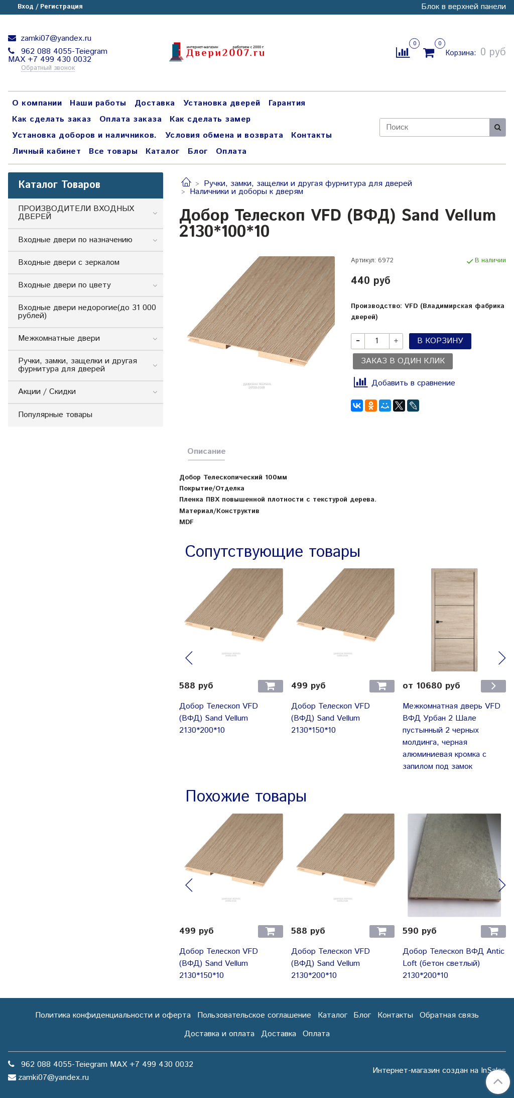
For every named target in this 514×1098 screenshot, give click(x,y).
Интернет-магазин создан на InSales (439, 1071)
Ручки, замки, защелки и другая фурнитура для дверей (308, 183)
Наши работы (98, 103)
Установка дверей (222, 103)
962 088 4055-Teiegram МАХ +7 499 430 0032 (57, 55)
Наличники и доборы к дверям (246, 191)
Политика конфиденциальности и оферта (113, 1015)
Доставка (155, 103)
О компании (37, 103)
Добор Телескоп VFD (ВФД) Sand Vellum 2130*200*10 (218, 718)
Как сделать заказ (51, 119)
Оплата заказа (130, 119)
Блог (198, 151)
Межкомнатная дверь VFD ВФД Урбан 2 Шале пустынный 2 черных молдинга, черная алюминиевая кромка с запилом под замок (451, 736)
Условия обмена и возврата (224, 135)
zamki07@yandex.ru (54, 38)
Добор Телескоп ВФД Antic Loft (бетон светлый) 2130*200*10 (453, 963)
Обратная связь (449, 1015)
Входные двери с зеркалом (68, 262)
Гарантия (287, 103)
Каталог (163, 151)
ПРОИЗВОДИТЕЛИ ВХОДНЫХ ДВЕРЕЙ (76, 213)
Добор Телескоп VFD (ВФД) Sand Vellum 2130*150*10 (330, 718)
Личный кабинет (46, 151)
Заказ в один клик (403, 361)
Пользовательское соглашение (254, 1015)
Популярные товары (55, 415)
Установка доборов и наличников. (84, 135)
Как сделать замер (210, 119)
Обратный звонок (48, 68)
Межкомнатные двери (59, 338)
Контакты (311, 135)
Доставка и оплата (219, 1034)
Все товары (113, 151)
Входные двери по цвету (64, 285)
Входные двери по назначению (75, 240)
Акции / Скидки (47, 391)
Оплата (231, 151)
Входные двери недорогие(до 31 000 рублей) (87, 312)
